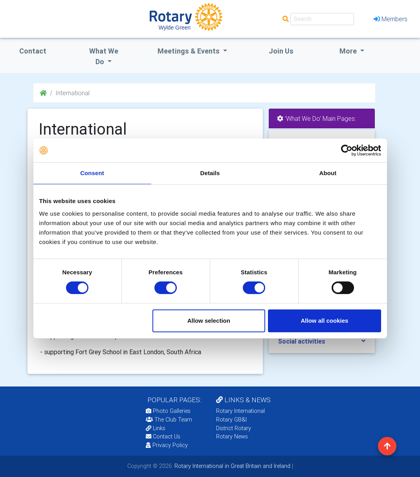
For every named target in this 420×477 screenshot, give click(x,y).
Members (390, 19)
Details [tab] (210, 173)
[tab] (322, 341)
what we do (103, 56)
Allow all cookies (324, 320)
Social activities (301, 341)
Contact (32, 50)
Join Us (281, 50)
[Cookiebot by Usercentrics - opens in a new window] (346, 150)
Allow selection (208, 320)
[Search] (322, 19)
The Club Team (169, 419)
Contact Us (163, 436)
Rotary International (240, 410)
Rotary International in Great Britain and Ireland (231, 466)
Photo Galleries (168, 410)
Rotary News (232, 436)
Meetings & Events (189, 50)
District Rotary (233, 428)
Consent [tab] (92, 173)
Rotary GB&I (231, 419)
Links (155, 428)
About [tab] (328, 173)
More (348, 50)
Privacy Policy (167, 445)
